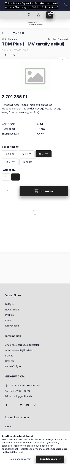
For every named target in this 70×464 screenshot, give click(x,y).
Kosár (8, 320)
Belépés (9, 304)
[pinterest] (14, 55)
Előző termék (10, 39)
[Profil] (38, 15)
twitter (13, 404)
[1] (6, 177)
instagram (27, 404)
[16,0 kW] (27, 161)
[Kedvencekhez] (62, 59)
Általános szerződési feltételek (22, 344)
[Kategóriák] (20, 15)
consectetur (12, 448)
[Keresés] (29, 15)
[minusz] (14, 193)
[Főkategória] (3, 33)
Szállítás (9, 360)
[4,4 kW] (10, 153)
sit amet (9, 437)
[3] (15, 177)
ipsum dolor (11, 432)
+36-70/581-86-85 (19, 390)
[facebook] (5, 55)
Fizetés (9, 355)
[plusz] (14, 188)
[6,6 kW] (27, 153)
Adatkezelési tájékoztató (19, 350)
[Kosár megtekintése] (49, 15)
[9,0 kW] (44, 153)
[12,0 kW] (10, 161)
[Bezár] (66, 5)
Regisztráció (12, 309)
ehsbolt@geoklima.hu (21, 396)
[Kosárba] (44, 191)
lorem (8, 426)
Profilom (9, 314)
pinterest (20, 404)
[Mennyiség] (8, 191)
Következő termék (57, 39)
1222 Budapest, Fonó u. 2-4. (24, 385)
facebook (6, 404)
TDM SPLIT (18, 33)
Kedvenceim (12, 325)
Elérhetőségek (13, 366)
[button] (35, 76)
